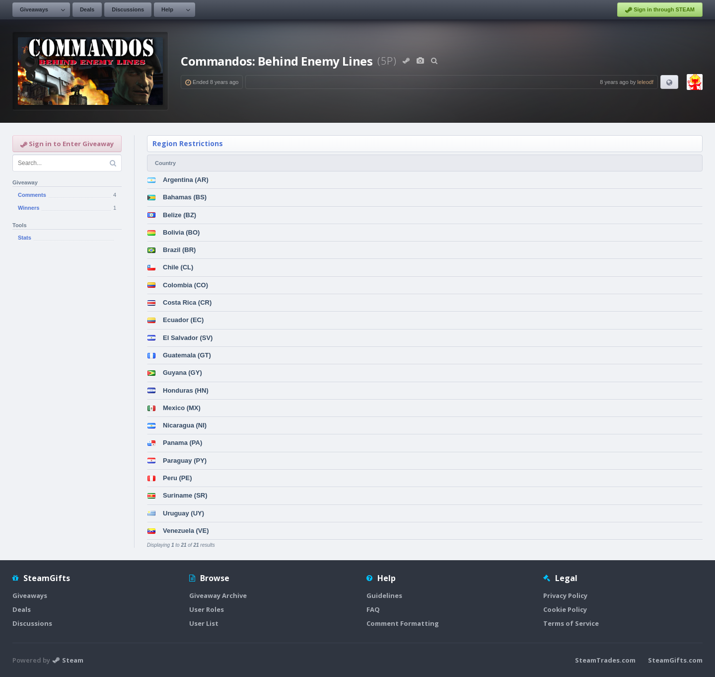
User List (203, 623)
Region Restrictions (187, 143)
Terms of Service (571, 623)
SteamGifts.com (675, 660)
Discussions (128, 9)
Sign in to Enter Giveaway (67, 143)
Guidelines (384, 595)
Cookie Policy (565, 609)
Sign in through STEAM (660, 9)
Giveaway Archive (218, 595)
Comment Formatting (402, 623)
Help (167, 9)
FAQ (373, 609)
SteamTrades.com (605, 660)
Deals (87, 9)
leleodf (645, 82)
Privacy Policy (565, 595)
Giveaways (34, 9)
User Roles (206, 609)
